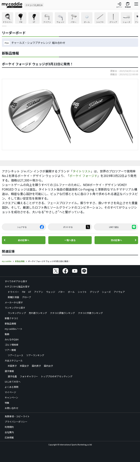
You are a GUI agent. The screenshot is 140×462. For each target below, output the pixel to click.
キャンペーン (11, 397)
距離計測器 (13, 297)
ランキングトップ (17, 312)
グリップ (94, 291)
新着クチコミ (11, 318)
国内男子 (36, 365)
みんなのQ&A (11, 339)
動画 (7, 334)
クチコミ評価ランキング (62, 312)
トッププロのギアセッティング (56, 376)
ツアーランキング (35, 355)
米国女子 (24, 365)
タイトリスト (82, 171)
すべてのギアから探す (16, 281)
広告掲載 (9, 437)
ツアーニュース (15, 355)
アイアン (38, 291)
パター (61, 291)
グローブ (26, 297)
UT (29, 291)
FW (23, 291)
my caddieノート (13, 328)
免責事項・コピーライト (17, 416)
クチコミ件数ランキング (90, 312)
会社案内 (9, 432)
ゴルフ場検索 (11, 344)
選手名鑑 (12, 376)
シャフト (82, 291)
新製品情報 (10, 323)
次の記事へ (116, 240)
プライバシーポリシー (16, 421)
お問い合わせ (11, 408)
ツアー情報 (10, 349)
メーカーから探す (14, 302)
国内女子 (48, 365)
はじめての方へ (13, 381)
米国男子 (12, 365)
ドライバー (13, 291)
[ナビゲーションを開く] (136, 5)
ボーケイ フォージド (83, 175)
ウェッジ (50, 291)
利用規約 (9, 426)
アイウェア (119, 291)
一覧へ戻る (70, 240)
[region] (70, 19)
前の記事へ (23, 240)
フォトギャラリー (29, 376)
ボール (71, 291)
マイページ (10, 392)
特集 (7, 402)
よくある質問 (11, 386)
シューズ (106, 291)
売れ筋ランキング (38, 312)
